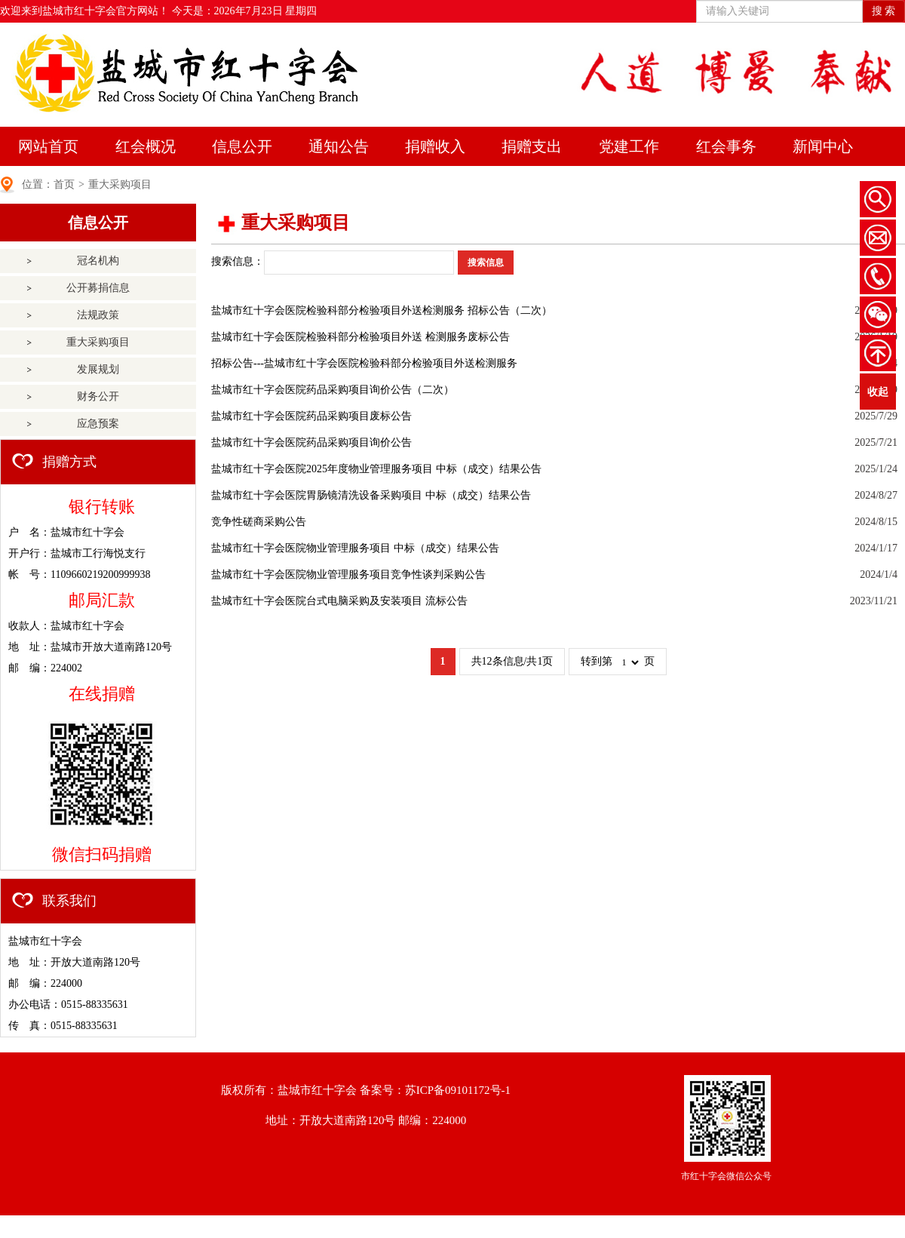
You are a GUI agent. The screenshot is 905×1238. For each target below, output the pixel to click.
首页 (64, 184)
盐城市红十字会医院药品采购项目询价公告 (311, 442)
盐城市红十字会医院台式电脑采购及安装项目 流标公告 (339, 601)
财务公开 (98, 396)
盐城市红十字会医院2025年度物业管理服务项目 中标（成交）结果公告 (376, 469)
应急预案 (98, 423)
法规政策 (98, 315)
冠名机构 (98, 260)
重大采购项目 (120, 184)
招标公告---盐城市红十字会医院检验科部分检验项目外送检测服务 (364, 363)
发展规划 (98, 369)
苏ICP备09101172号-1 (458, 1090)
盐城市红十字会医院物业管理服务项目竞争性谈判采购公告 (348, 574)
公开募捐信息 (98, 287)
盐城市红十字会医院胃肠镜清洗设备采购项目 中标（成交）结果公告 (371, 495)
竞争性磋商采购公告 (258, 521)
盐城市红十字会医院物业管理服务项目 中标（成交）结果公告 (355, 548)
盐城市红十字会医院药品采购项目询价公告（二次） (332, 389)
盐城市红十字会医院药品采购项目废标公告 (311, 416)
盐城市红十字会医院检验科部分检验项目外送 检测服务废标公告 (360, 337)
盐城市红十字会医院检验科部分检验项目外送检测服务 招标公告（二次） (381, 310)
